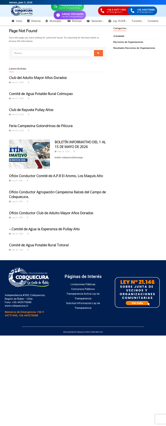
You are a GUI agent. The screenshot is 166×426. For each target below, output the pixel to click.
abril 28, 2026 (16, 250)
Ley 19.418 (116, 21)
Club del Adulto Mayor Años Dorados (38, 77)
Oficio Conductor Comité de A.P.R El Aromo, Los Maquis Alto (56, 175)
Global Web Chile (96, 332)
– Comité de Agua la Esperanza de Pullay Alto (44, 229)
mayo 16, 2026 (62, 151)
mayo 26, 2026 (16, 114)
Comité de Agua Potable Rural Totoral (39, 245)
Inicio (16, 21)
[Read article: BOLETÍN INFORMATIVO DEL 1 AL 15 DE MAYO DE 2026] (29, 154)
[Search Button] (98, 53)
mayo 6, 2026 (16, 201)
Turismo (137, 21)
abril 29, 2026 (16, 234)
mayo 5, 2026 (16, 217)
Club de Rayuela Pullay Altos (31, 109)
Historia (33, 21)
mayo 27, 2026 (16, 82)
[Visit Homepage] (22, 10)
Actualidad (118, 36)
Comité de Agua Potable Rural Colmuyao (41, 93)
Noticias (75, 21)
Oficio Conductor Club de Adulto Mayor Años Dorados (51, 212)
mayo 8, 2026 (16, 180)
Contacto (153, 21)
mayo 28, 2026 (16, 130)
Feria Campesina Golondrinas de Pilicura (41, 125)
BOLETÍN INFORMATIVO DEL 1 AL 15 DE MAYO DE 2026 (80, 144)
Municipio (53, 21)
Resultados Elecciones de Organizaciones (134, 48)
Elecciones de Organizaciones (128, 42)
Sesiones (94, 21)
